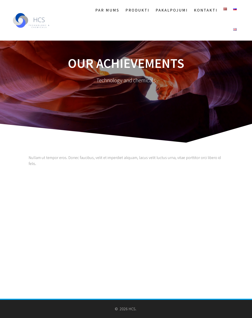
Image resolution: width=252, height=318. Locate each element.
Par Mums (107, 10)
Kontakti (205, 10)
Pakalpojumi (172, 10)
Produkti (137, 10)
